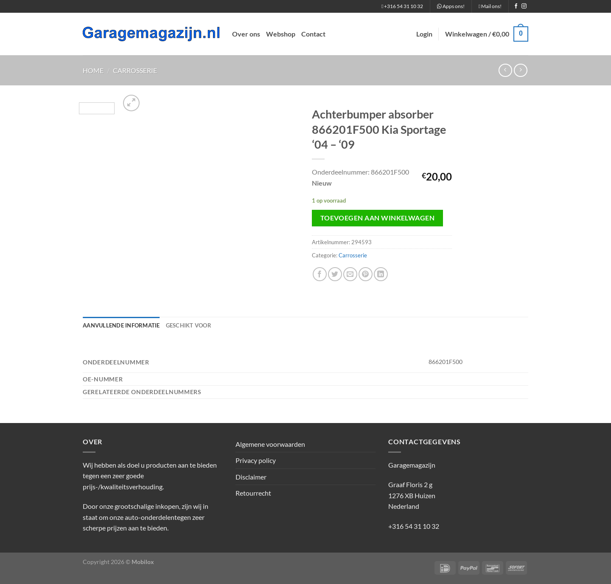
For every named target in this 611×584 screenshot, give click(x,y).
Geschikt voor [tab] (188, 325)
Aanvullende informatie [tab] (121, 325)
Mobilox (143, 561)
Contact (313, 34)
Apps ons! (451, 6)
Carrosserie (135, 70)
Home (93, 70)
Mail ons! (490, 6)
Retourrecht (253, 493)
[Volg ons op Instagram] (524, 6)
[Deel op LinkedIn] (381, 274)
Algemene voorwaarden (270, 444)
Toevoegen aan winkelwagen (377, 218)
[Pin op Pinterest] (366, 274)
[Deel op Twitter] (335, 274)
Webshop (280, 34)
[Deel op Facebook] (320, 274)
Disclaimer (250, 477)
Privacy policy (255, 460)
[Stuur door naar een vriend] (350, 274)
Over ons (246, 34)
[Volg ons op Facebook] (516, 6)
